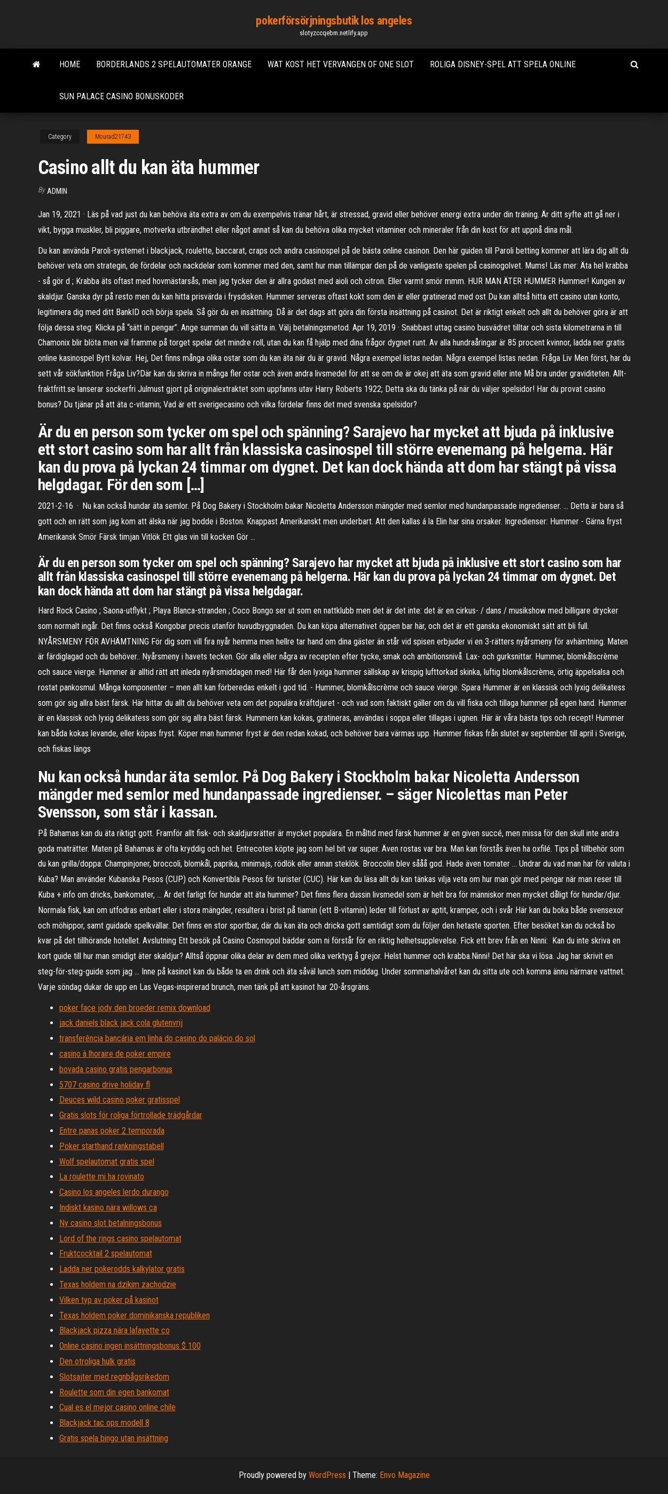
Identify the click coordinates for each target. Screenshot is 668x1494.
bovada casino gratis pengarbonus (115, 1069)
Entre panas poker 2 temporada (111, 1131)
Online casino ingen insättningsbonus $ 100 (130, 1346)
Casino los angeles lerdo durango (114, 1192)
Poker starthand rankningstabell (111, 1146)
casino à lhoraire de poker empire (115, 1054)
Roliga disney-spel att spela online (503, 64)
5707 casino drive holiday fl (104, 1085)
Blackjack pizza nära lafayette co (114, 1330)
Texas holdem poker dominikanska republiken (134, 1315)
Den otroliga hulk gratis (97, 1361)
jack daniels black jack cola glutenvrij (121, 1023)
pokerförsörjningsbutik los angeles (334, 20)
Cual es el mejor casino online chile (117, 1407)
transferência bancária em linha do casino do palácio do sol (157, 1038)
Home (69, 64)
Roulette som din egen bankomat (114, 1392)
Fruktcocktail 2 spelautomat (105, 1253)
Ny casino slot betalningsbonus (110, 1223)
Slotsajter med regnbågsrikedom (114, 1377)
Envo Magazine (405, 1475)
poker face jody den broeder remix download (134, 1008)
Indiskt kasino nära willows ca (108, 1207)
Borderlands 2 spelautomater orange (174, 64)
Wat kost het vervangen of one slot (341, 64)
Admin (57, 191)
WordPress (327, 1475)
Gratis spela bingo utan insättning (113, 1438)
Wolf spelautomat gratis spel (106, 1162)
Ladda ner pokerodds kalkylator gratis (122, 1269)
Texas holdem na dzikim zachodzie (117, 1284)
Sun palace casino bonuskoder (121, 96)
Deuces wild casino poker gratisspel (119, 1100)
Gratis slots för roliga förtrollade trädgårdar (130, 1115)
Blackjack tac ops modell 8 (104, 1423)
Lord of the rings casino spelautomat (120, 1238)
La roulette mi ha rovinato (101, 1176)
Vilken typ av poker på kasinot (109, 1300)
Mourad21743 (113, 136)
